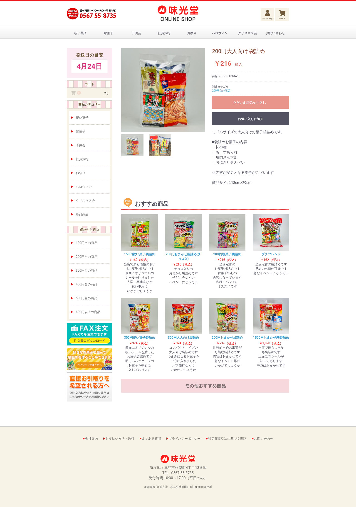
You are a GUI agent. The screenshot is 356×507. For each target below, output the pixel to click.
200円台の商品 (86, 256)
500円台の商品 (86, 298)
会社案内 (91, 438)
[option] (163, 90)
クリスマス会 (247, 33)
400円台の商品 (86, 284)
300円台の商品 (86, 270)
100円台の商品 (86, 243)
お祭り (192, 33)
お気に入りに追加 (250, 119)
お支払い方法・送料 (120, 438)
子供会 (136, 33)
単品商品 (82, 214)
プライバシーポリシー (184, 438)
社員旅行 (164, 33)
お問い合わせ (275, 33)
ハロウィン (220, 33)
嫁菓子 (108, 33)
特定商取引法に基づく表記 (227, 438)
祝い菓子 (80, 33)
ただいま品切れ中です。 (250, 102)
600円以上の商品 (88, 312)
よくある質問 (151, 438)
